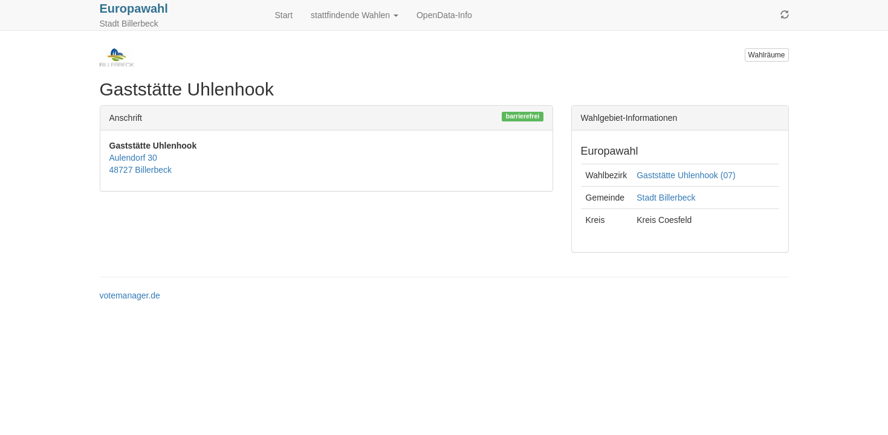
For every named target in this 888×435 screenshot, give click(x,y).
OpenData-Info (444, 15)
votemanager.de (130, 295)
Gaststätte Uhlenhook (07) (686, 175)
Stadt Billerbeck (666, 197)
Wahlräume (766, 55)
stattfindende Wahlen (354, 15)
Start (284, 15)
